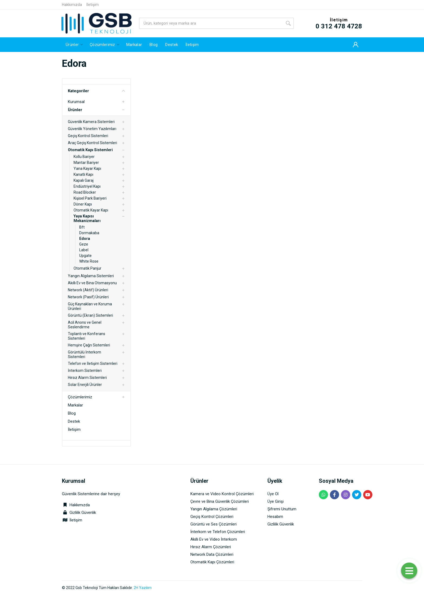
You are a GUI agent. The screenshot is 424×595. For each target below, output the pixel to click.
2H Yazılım (143, 588)
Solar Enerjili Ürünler (85, 384)
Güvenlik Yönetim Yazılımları (92, 129)
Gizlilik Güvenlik (82, 512)
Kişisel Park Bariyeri (90, 198)
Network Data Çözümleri (211, 554)
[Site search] (211, 23)
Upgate (85, 255)
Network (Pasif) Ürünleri (88, 297)
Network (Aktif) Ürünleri (88, 290)
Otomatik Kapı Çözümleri (212, 562)
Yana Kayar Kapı (87, 168)
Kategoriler (96, 90)
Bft (82, 227)
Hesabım (275, 516)
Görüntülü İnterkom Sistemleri (84, 354)
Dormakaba (89, 233)
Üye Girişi (275, 501)
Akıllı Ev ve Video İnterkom (213, 539)
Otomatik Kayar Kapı (91, 210)
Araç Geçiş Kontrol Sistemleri (92, 143)
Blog (72, 413)
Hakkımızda (72, 4)
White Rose (88, 261)
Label (83, 250)
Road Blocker (85, 192)
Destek (74, 421)
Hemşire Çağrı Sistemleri (89, 345)
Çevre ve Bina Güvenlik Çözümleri (219, 501)
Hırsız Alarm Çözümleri (210, 546)
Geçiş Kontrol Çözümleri (211, 516)
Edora (84, 238)
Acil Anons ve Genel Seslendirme (84, 324)
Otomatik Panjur (87, 268)
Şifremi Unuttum (281, 509)
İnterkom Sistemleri (85, 370)
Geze (83, 244)
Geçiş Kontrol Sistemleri (88, 136)
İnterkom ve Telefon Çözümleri (217, 531)
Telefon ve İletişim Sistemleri (92, 363)
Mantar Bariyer (86, 162)
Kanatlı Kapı (83, 174)
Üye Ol (273, 493)
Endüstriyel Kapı (87, 186)
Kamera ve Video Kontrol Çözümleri (222, 493)
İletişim (92, 4)
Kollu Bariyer (84, 156)
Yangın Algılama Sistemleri (91, 276)
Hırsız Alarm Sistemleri (87, 377)
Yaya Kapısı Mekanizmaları (87, 218)
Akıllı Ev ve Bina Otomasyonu (92, 283)
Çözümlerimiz (80, 397)
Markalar (75, 405)
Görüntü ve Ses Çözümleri (213, 524)
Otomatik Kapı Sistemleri (90, 150)
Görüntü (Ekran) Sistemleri (90, 315)
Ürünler (75, 109)
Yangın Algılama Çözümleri (213, 509)
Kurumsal (76, 101)
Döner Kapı (83, 204)
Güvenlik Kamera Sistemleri (91, 122)
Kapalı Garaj (84, 180)
